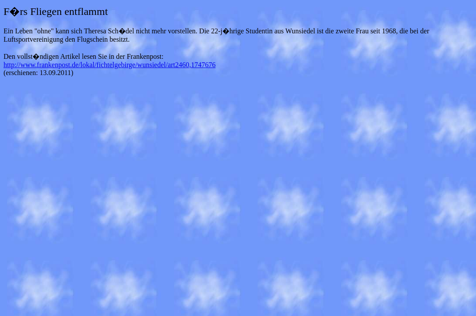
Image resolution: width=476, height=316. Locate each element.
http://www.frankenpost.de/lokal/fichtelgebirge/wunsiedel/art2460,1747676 (110, 64)
